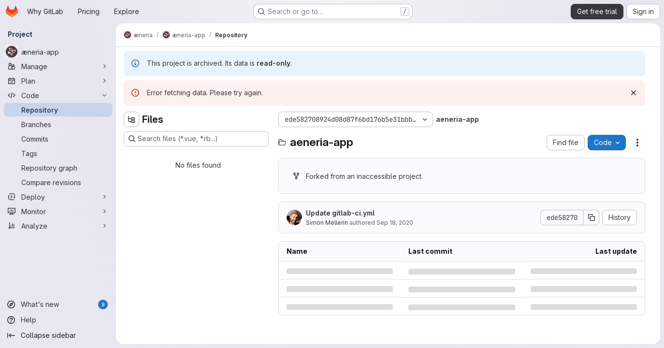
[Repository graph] (58, 167)
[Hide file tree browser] (131, 119)
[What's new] (58, 304)
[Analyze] (58, 225)
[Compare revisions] (58, 182)
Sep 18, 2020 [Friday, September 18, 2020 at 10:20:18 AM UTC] (394, 222)
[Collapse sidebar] (58, 335)
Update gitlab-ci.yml (340, 213)
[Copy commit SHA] (591, 217)
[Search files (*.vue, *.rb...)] (196, 138)
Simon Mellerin (327, 222)
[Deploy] (58, 196)
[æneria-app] (58, 51)
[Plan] (58, 80)
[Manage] (58, 66)
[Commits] (58, 138)
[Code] (58, 95)
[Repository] (58, 109)
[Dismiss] (633, 93)
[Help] (58, 320)
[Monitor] (58, 211)
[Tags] (58, 153)
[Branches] (58, 124)
